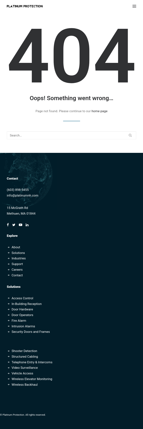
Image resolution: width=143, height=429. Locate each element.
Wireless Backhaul (25, 384)
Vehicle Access (22, 373)
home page (100, 111)
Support (17, 264)
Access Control (22, 298)
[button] (134, 6)
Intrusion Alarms (23, 326)
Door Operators (22, 315)
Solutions (18, 253)
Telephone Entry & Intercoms (32, 362)
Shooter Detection (24, 351)
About (16, 247)
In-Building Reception (27, 304)
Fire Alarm (19, 320)
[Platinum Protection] (25, 6)
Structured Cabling (25, 356)
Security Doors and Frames (31, 332)
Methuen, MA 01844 (21, 213)
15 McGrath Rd (17, 208)
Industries (19, 258)
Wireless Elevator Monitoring (32, 379)
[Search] (71, 135)
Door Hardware (22, 309)
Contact (17, 275)
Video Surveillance (25, 368)
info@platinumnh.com (22, 195)
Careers (17, 269)
